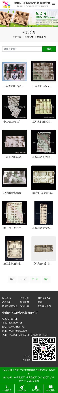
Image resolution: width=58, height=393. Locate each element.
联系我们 (24, 306)
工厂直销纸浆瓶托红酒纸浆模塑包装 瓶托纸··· (43, 121)
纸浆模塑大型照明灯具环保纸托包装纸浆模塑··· (43, 157)
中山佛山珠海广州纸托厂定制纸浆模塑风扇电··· (14, 228)
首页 (12, 279)
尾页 (46, 279)
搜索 (49, 49)
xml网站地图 (33, 381)
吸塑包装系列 (44, 298)
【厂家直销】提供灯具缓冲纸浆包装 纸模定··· (43, 263)
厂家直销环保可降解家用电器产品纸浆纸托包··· (43, 86)
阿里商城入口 (44, 306)
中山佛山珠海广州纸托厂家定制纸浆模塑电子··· (14, 121)
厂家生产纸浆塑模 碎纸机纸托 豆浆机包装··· (14, 157)
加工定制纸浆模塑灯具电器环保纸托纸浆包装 (14, 263)
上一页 (23, 279)
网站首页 (28, 37)
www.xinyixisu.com (18, 331)
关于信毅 (24, 298)
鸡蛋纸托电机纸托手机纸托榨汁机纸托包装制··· (14, 192)
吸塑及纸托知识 (9, 306)
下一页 (35, 279)
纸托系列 (41, 37)
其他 (40, 302)
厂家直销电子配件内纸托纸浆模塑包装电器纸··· (14, 86)
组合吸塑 (24, 302)
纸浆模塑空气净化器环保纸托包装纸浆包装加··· (43, 228)
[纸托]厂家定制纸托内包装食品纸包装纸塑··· (43, 192)
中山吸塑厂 (19, 377)
